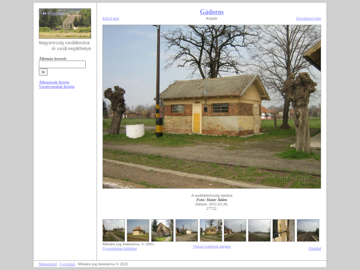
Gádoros (212, 12)
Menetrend (48, 264)
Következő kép (308, 18)
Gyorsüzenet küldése (119, 248)
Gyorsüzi (67, 264)
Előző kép (110, 18)
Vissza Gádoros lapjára (212, 246)
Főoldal (314, 248)
